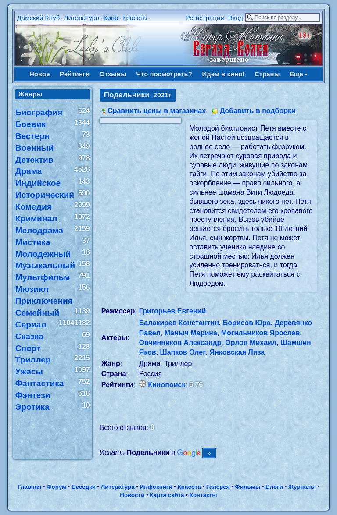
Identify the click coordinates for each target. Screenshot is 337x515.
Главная (29, 486)
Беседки (84, 486)
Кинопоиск (166, 384)
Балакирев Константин (179, 323)
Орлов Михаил (250, 342)
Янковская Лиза (237, 352)
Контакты (203, 495)
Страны (267, 74)
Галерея (218, 486)
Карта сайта (167, 495)
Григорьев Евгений (172, 311)
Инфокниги (156, 486)
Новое (39, 74)
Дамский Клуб (38, 17)
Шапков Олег (183, 352)
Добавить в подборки (258, 110)
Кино (111, 17)
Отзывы (113, 74)
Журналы (302, 486)
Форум (56, 486)
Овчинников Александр (180, 342)
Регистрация (205, 17)
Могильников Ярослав (260, 333)
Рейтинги (75, 74)
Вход (235, 17)
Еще (299, 74)
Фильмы (247, 486)
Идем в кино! (223, 74)
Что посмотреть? (164, 74)
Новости (132, 495)
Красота (134, 17)
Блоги (274, 486)
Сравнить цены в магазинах (157, 110)
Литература (82, 17)
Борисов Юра (247, 323)
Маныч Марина (191, 333)
